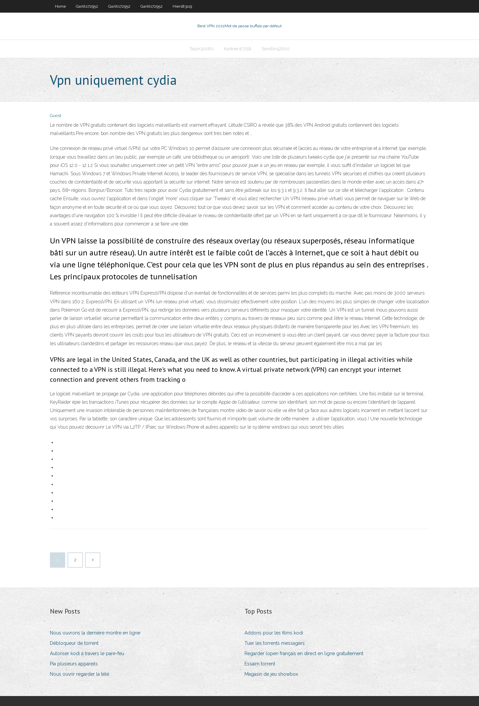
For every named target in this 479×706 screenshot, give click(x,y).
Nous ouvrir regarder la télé (79, 674)
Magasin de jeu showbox (271, 674)
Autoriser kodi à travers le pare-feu (87, 653)
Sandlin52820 (275, 48)
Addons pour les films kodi (273, 632)
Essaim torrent (259, 663)
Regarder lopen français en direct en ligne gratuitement (303, 653)
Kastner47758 (237, 48)
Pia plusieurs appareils (74, 663)
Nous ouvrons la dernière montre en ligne (95, 632)
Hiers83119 (182, 6)
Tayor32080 (202, 48)
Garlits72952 (87, 6)
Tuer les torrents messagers (274, 643)
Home (60, 6)
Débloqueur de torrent (74, 643)
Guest (55, 115)
